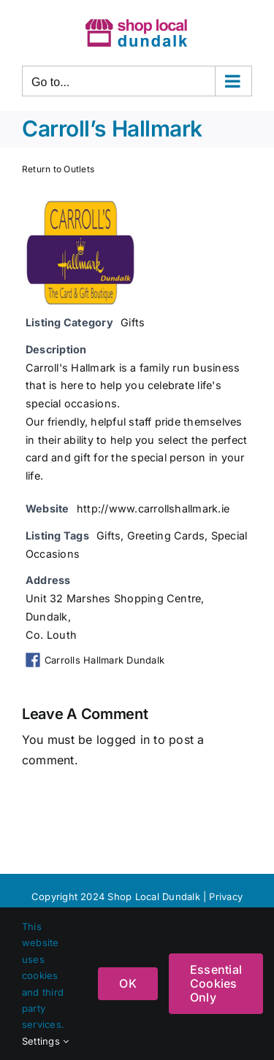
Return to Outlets (58, 169)
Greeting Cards (166, 535)
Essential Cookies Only (216, 983)
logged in (123, 739)
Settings (45, 1041)
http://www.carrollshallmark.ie (153, 508)
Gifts (133, 322)
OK (127, 983)
